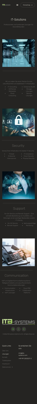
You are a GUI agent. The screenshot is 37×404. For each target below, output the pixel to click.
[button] (17, 5)
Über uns (5, 351)
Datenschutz (7, 367)
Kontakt (4, 357)
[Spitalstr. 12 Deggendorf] (18, 388)
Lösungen (5, 354)
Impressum (6, 364)
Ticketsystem (6, 360)
